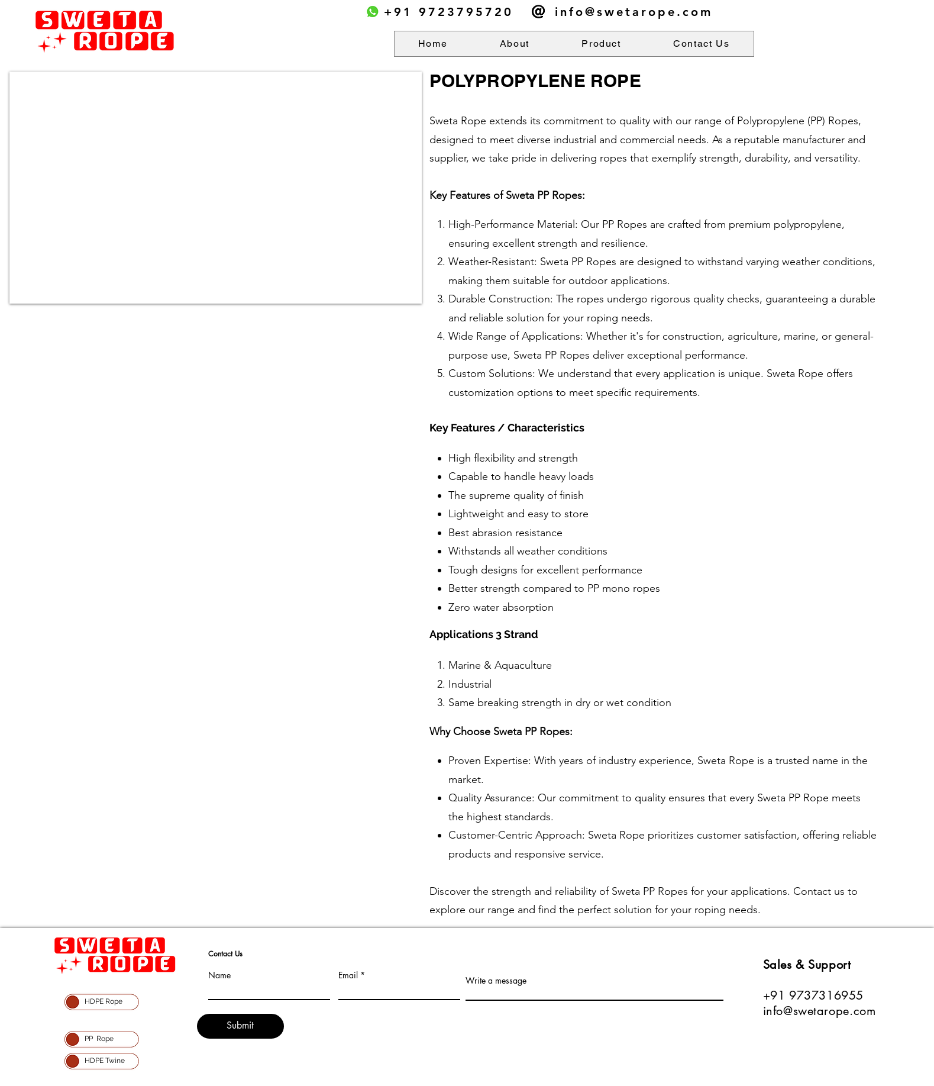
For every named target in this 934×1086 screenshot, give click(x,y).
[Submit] (240, 1026)
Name (219, 975)
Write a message (496, 981)
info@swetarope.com (634, 12)
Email (348, 975)
